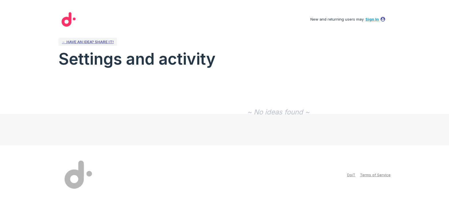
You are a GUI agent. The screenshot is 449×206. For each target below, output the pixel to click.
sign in (372, 19)
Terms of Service (375, 175)
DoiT (351, 175)
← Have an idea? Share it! (88, 41)
